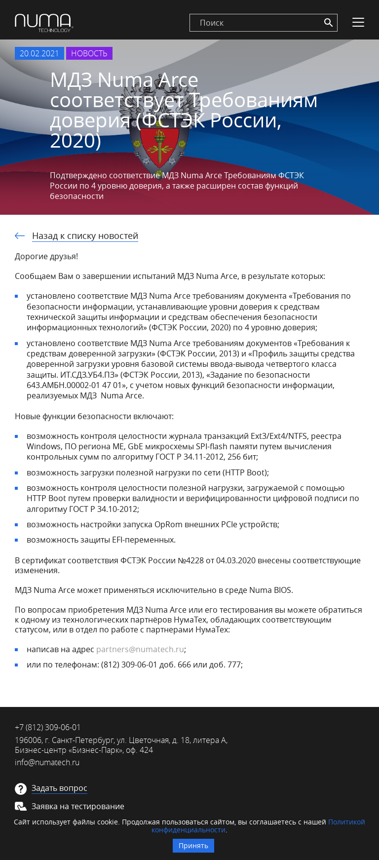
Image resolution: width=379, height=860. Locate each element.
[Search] (329, 23)
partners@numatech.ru (140, 649)
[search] (264, 23)
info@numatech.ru (47, 762)
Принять (193, 845)
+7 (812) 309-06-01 (48, 727)
